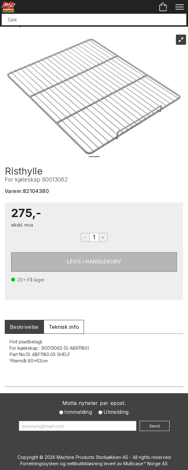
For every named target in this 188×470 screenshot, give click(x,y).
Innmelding (78, 412)
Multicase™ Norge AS (145, 463)
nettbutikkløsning (84, 463)
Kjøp (94, 262)
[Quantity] (94, 237)
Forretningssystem (39, 463)
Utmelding (116, 412)
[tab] (24, 327)
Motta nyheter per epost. (94, 403)
